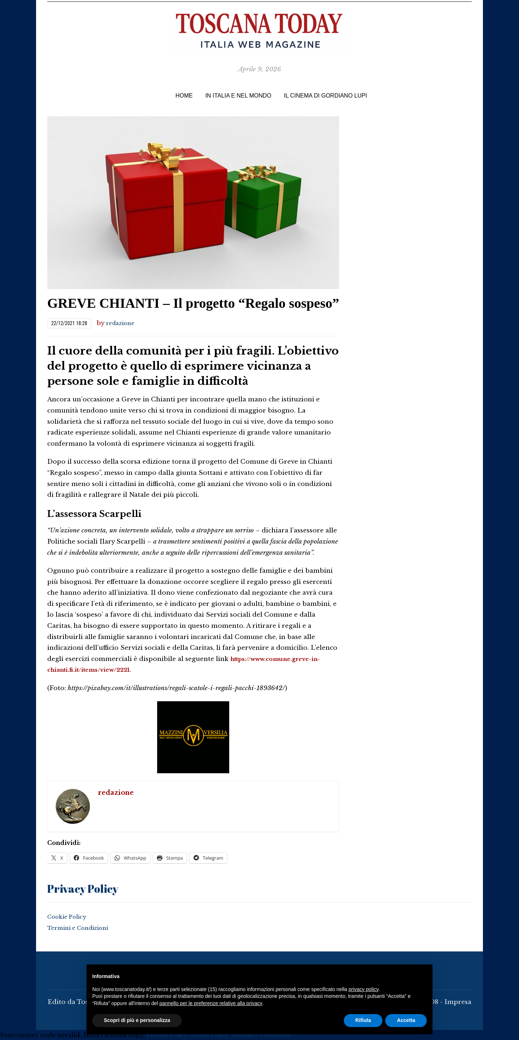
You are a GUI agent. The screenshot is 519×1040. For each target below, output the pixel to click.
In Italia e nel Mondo (238, 96)
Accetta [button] (406, 1020)
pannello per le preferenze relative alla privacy (210, 1003)
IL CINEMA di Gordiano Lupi (325, 96)
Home (184, 96)
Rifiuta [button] (363, 1020)
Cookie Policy (69, 916)
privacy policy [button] (363, 989)
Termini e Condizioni (82, 927)
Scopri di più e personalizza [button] (137, 1020)
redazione (122, 323)
